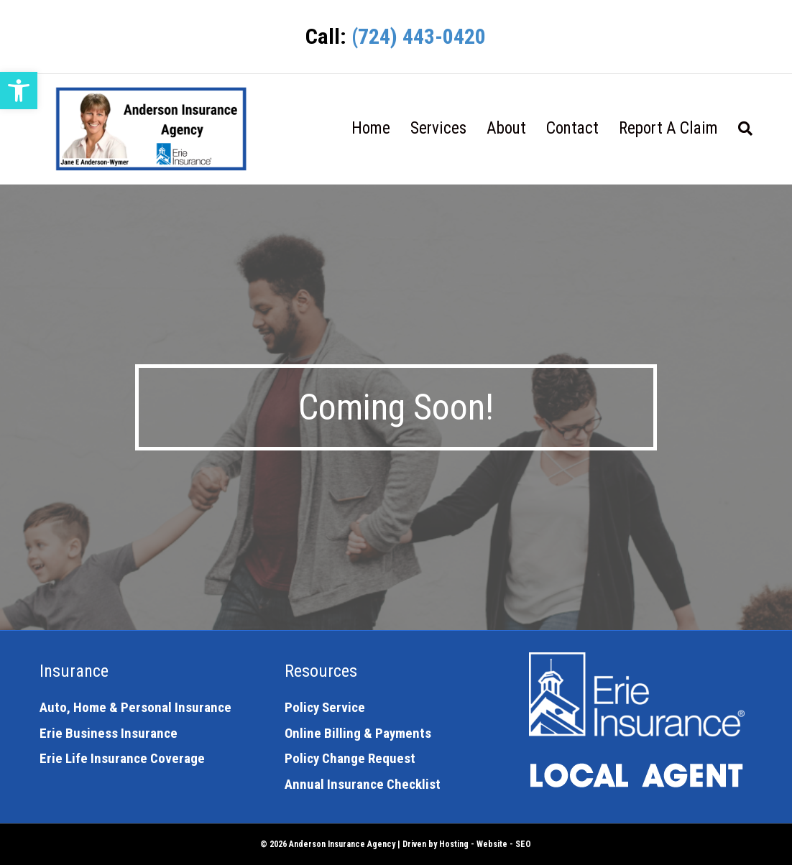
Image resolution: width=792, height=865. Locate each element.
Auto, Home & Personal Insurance (135, 707)
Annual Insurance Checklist (363, 784)
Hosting (454, 844)
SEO (523, 844)
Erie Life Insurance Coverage (122, 758)
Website (491, 844)
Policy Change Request (350, 758)
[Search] (740, 128)
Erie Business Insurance (109, 733)
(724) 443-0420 (418, 36)
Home (370, 128)
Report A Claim (668, 128)
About (506, 128)
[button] (18, 90)
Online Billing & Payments (358, 733)
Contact (572, 128)
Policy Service (325, 707)
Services (438, 128)
